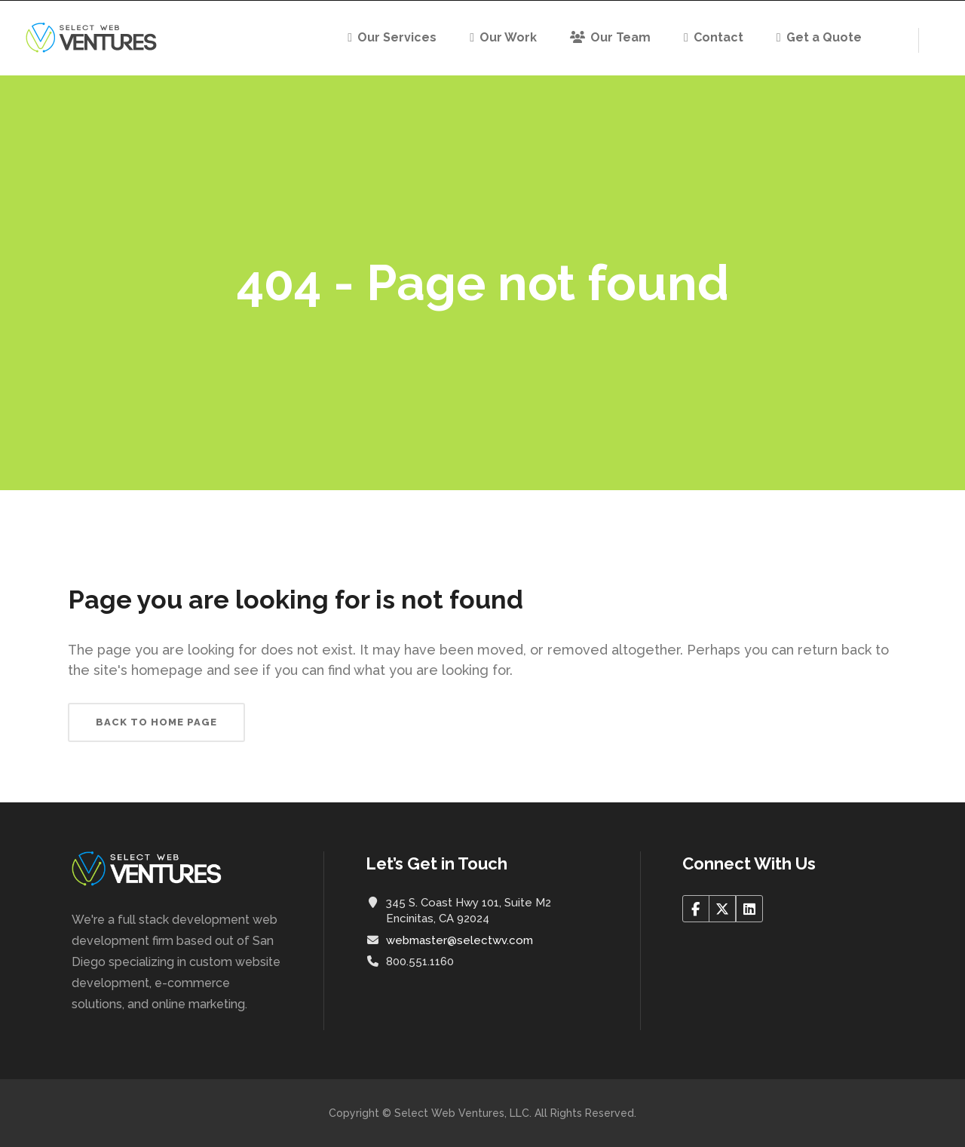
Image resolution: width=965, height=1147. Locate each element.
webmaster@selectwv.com (459, 940)
